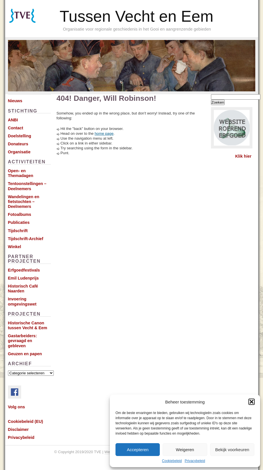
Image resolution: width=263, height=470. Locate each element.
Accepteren (138, 449)
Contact (15, 128)
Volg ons (16, 407)
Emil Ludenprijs (23, 278)
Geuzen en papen (25, 354)
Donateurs (18, 144)
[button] (251, 402)
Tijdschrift (18, 230)
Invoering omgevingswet (22, 301)
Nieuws (15, 101)
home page (104, 133)
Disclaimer (18, 429)
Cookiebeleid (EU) (25, 421)
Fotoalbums (19, 214)
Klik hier (243, 156)
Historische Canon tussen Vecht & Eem (27, 325)
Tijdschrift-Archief (25, 238)
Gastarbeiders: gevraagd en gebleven (22, 341)
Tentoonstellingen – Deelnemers (27, 186)
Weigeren (185, 449)
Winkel (14, 246)
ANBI (13, 120)
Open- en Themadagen (20, 173)
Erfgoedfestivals (24, 270)
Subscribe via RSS (30, 23)
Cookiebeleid (172, 461)
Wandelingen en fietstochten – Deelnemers (23, 201)
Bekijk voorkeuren (232, 449)
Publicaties (19, 222)
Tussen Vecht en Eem (137, 16)
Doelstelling (19, 136)
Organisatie (19, 152)
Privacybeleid (195, 461)
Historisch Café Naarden (23, 288)
